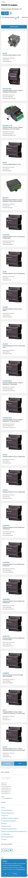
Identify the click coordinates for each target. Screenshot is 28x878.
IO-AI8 (4, 272)
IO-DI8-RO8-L (6, 599)
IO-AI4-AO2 (6, 235)
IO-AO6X (5, 307)
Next (20, 763)
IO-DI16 (5, 455)
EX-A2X (5, 53)
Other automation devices (7, 836)
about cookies (21, 869)
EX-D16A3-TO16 (7, 125)
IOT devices (4, 839)
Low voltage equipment (6, 810)
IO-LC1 (5, 710)
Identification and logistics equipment (10, 818)
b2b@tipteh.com (8, 798)
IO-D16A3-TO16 (7, 418)
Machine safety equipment (7, 813)
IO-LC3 (5, 747)
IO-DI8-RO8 (6, 562)
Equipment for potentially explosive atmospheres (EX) (14, 831)
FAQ (2, 857)
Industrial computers (6, 826)
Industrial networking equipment (8, 828)
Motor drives (4, 823)
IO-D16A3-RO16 (7, 381)
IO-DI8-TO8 (6, 636)
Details (15, 873)
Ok (5, 873)
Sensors (3, 807)
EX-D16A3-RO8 (7, 89)
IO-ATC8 (5, 344)
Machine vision (4, 815)
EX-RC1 (5, 162)
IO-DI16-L (5, 490)
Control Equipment (5, 834)
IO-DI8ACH (6, 673)
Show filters (14, 26)
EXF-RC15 (5, 198)
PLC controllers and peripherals (10, 17)
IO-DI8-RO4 (6, 525)
